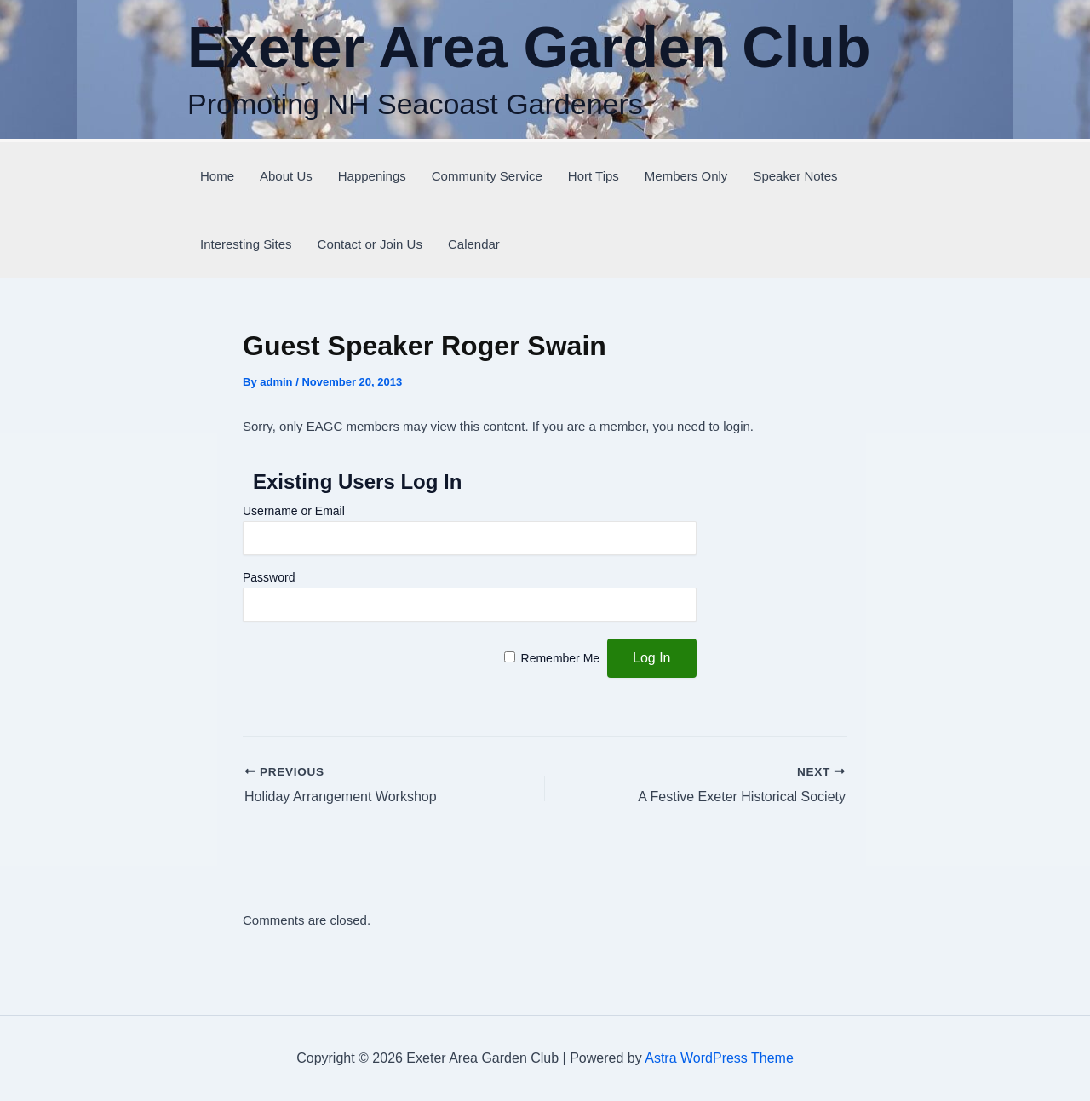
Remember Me (560, 658)
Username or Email (294, 511)
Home (217, 176)
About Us (286, 176)
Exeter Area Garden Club (528, 46)
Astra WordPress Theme (719, 1058)
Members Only (686, 176)
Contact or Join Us (370, 244)
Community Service (487, 176)
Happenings (372, 176)
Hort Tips (593, 176)
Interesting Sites (246, 244)
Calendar (474, 244)
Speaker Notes (795, 176)
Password (269, 577)
